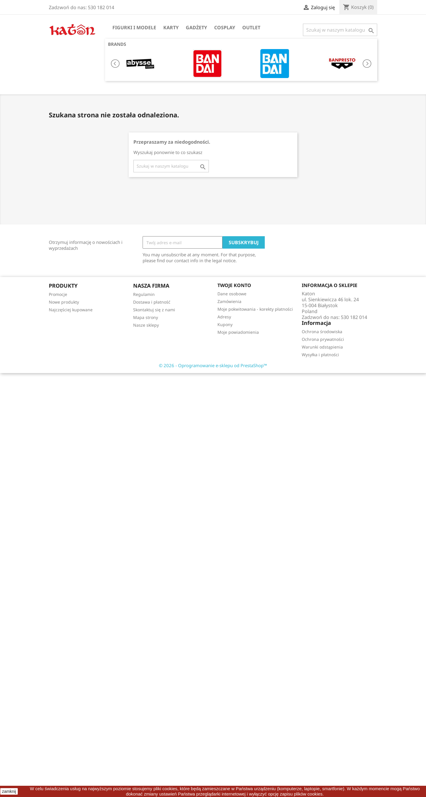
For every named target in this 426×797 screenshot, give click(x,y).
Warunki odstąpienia (322, 347)
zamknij (9, 791)
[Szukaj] (340, 30)
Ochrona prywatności (323, 339)
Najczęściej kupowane (71, 309)
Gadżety (196, 27)
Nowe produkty (64, 302)
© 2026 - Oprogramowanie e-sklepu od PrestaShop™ (213, 365)
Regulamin (144, 294)
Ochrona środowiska (322, 331)
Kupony (225, 324)
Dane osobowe (231, 294)
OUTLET (251, 27)
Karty (171, 27)
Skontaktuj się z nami (154, 309)
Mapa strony (145, 317)
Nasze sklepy (146, 325)
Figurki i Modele (134, 27)
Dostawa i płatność (151, 302)
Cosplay (224, 27)
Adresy (224, 317)
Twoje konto (234, 285)
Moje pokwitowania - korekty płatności (255, 309)
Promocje (58, 294)
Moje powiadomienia (238, 332)
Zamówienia (229, 301)
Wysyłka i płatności (320, 354)
